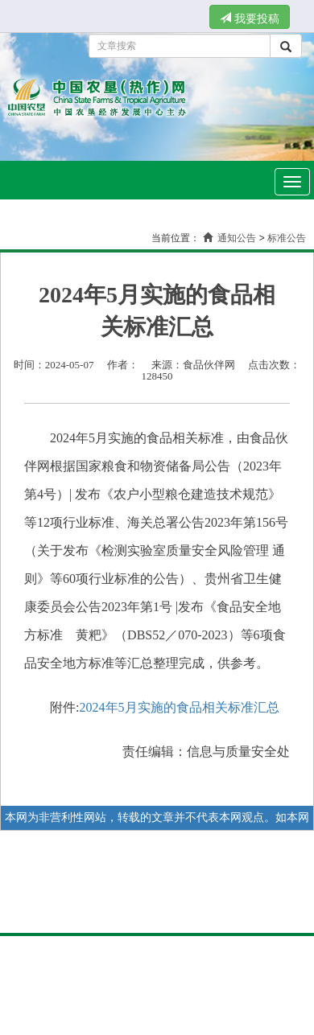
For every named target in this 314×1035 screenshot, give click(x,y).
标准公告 (286, 238)
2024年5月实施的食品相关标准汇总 (179, 707)
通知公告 (236, 238)
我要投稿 (249, 18)
